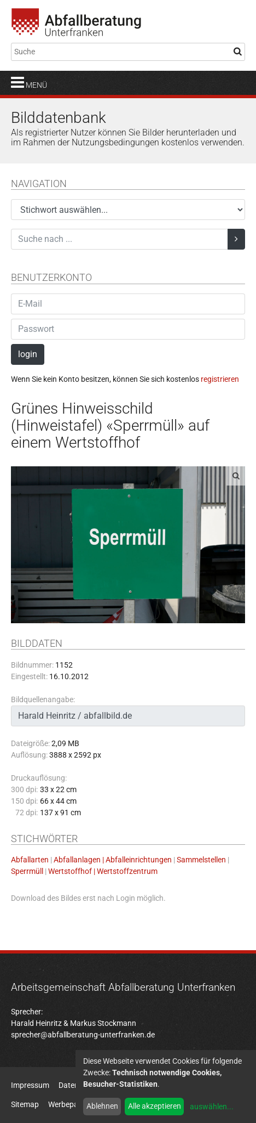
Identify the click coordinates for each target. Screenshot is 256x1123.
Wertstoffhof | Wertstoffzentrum (103, 871)
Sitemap (25, 1104)
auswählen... (212, 1106)
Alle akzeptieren (154, 1106)
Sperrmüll (27, 871)
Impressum (30, 1085)
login (27, 354)
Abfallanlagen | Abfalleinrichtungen (113, 859)
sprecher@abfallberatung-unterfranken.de (83, 1034)
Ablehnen (102, 1106)
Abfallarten (30, 859)
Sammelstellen (201, 859)
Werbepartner (71, 1104)
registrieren (220, 379)
